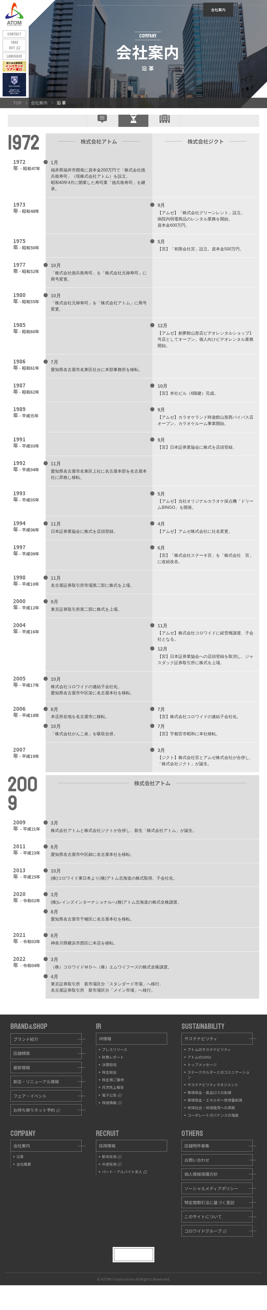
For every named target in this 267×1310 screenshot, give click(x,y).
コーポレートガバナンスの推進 (213, 1133)
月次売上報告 (113, 1105)
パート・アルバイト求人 (124, 1189)
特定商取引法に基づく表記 (209, 1220)
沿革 (20, 1174)
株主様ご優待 (113, 1097)
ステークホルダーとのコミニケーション (218, 1092)
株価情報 (112, 1120)
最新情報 (21, 1085)
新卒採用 (112, 1174)
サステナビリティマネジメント (212, 1102)
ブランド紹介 (25, 1057)
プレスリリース (114, 1067)
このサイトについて (203, 1234)
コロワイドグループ (205, 1248)
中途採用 (112, 1182)
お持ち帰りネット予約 (36, 1128)
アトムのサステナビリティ (209, 1067)
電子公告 (112, 1112)
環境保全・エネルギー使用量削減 (214, 1118)
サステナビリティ (200, 1056)
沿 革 (133, 128)
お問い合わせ (196, 1178)
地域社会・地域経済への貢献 (211, 1125)
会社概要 (164, 128)
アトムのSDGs (199, 1074)
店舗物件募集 (196, 1163)
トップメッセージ (202, 1082)
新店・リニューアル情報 (36, 1099)
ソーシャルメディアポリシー (211, 1206)
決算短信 (109, 1082)
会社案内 (21, 1163)
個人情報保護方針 (201, 1192)
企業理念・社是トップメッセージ (102, 130)
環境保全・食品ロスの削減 (209, 1110)
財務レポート (113, 1074)
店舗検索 (21, 1071)
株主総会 (109, 1090)
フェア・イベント (30, 1113)
